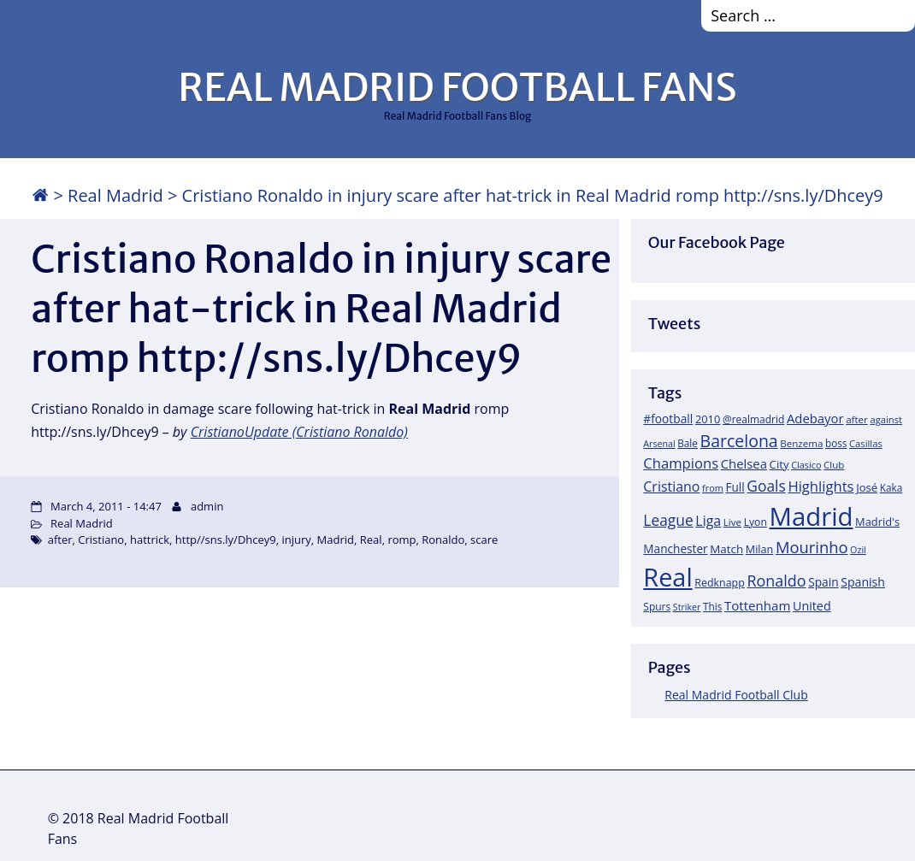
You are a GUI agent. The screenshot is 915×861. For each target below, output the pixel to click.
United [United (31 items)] (812, 606)
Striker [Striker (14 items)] (687, 607)
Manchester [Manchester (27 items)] (675, 548)
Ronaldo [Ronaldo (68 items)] (776, 580)
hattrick (149, 539)
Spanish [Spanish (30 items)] (863, 582)
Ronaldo (443, 539)
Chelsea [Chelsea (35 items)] (744, 463)
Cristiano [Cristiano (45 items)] (671, 486)
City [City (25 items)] (779, 464)
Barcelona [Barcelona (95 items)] (739, 440)
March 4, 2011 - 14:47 (106, 506)
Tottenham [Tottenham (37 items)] (757, 605)
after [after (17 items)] (857, 419)
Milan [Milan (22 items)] (760, 549)
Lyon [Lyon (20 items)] (755, 522)
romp (401, 539)
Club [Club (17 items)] (834, 464)
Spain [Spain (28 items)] (823, 582)
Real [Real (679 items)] (667, 576)
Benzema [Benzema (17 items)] (801, 443)
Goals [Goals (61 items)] (766, 485)
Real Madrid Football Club (735, 695)
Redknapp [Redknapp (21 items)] (719, 582)
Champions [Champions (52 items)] (680, 463)
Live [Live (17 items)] (732, 522)
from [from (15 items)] (712, 487)
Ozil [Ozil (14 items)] (858, 550)
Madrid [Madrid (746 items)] (811, 516)
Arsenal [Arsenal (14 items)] (659, 444)
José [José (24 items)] (866, 487)
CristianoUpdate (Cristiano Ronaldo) (299, 431)
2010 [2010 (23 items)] (707, 419)
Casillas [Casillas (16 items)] (866, 443)
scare (484, 539)
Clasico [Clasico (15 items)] (806, 464)
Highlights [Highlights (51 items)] (820, 486)
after (60, 539)
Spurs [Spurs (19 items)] (656, 606)
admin (207, 506)
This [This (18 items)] (712, 606)
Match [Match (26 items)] (726, 549)
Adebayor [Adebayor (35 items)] (815, 418)
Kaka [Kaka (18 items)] (891, 487)
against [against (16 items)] (886, 419)
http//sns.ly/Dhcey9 (225, 539)
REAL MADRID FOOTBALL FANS (457, 87)
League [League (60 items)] (668, 520)
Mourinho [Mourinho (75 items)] (812, 546)
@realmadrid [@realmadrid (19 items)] (753, 419)
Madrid (335, 539)
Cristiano (101, 539)
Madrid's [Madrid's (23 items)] (877, 521)
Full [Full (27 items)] (734, 487)
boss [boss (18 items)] (836, 443)
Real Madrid (115, 195)
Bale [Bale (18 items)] (687, 443)
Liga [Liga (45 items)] (708, 520)
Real (371, 539)
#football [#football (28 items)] (668, 418)
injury (296, 539)
